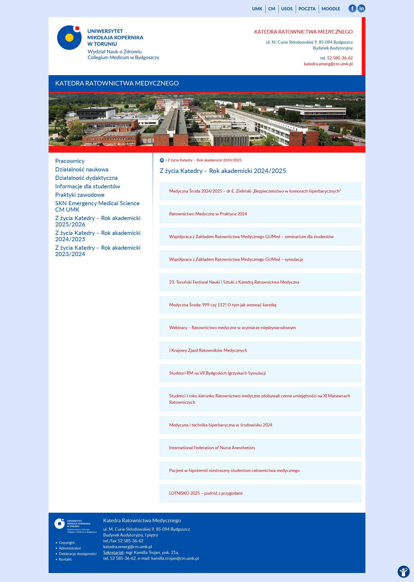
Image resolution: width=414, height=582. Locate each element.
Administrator (70, 548)
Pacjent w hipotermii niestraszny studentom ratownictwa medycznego (234, 471)
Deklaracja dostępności (77, 554)
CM (271, 9)
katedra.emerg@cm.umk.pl (328, 64)
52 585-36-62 (340, 58)
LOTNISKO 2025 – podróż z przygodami (206, 493)
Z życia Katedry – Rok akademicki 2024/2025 (205, 160)
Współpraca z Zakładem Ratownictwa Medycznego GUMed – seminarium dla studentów (251, 237)
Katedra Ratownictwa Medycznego (117, 83)
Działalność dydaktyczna (86, 178)
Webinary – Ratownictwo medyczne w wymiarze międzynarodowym (232, 328)
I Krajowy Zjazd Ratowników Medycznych (208, 350)
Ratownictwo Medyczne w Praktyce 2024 (208, 214)
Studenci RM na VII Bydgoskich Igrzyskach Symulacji (217, 373)
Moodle (331, 9)
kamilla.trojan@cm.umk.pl (175, 558)
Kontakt (65, 559)
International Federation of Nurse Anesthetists (212, 448)
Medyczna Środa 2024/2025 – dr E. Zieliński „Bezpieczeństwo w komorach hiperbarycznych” (255, 191)
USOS (287, 9)
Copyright (67, 543)
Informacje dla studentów (87, 186)
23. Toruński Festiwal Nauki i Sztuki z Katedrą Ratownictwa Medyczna (234, 282)
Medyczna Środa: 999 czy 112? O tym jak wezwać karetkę (222, 305)
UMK (257, 9)
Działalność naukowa (82, 169)
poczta (307, 9)
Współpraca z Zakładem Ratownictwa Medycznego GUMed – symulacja (236, 259)
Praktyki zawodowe (80, 195)
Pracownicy (69, 161)
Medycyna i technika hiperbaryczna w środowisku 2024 (220, 425)
